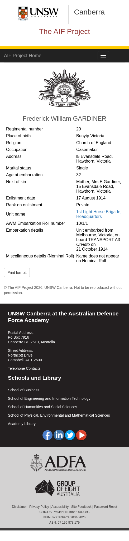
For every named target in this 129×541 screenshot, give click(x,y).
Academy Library (22, 424)
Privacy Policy (39, 507)
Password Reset (105, 507)
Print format (16, 272)
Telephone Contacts (24, 368)
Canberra (89, 12)
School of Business (23, 390)
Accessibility (60, 507)
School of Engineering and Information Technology (49, 398)
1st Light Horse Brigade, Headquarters (99, 214)
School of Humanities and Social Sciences (42, 407)
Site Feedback (81, 507)
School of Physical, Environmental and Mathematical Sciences (59, 415)
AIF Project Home (22, 55)
